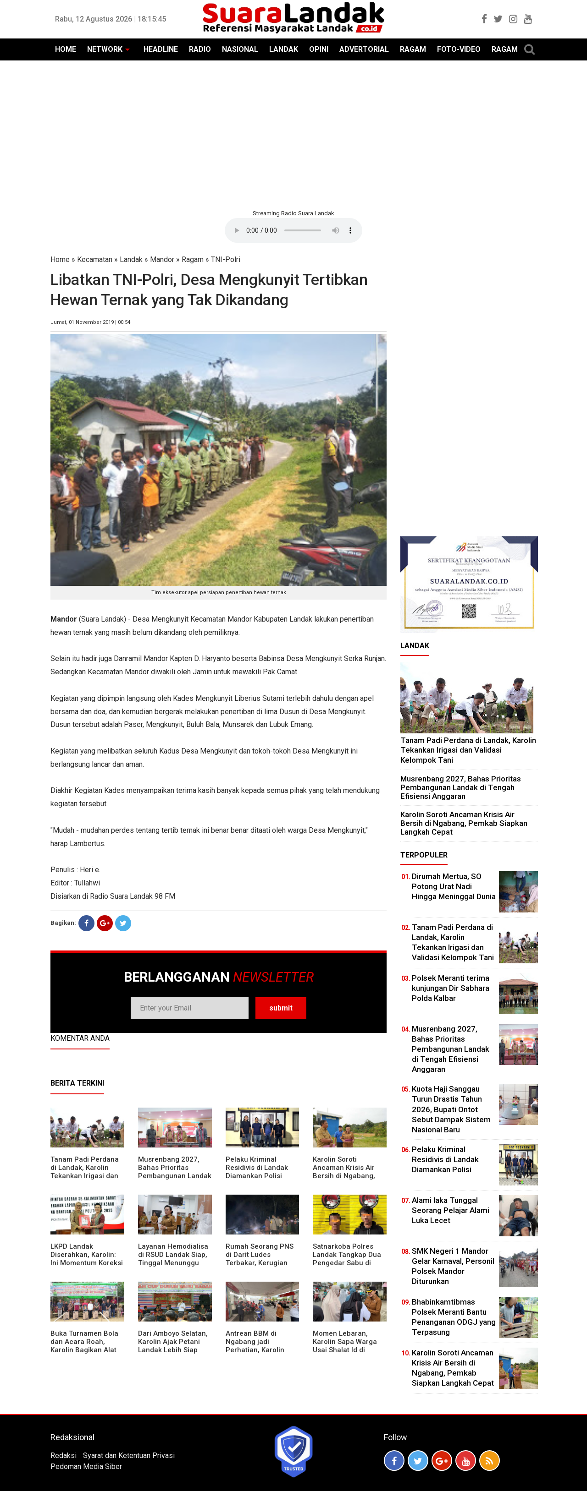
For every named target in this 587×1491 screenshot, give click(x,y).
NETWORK (104, 49)
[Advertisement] (293, 134)
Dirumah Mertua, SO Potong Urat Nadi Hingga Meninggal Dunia (454, 886)
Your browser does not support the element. (293, 230)
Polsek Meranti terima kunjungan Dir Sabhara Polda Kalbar (450, 988)
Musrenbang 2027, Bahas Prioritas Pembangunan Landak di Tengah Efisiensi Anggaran (174, 1175)
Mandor (162, 259)
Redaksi (63, 1455)
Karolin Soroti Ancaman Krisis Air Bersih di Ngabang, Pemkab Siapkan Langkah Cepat (344, 1175)
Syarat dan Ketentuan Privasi (129, 1455)
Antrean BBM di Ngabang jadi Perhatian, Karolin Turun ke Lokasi (255, 1345)
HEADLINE (161, 49)
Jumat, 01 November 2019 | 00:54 (90, 322)
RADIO (200, 49)
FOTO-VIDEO (459, 49)
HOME (65, 49)
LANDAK (283, 49)
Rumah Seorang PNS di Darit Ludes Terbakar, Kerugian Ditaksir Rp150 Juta (260, 1258)
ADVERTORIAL (364, 49)
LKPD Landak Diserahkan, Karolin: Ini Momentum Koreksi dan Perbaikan (86, 1258)
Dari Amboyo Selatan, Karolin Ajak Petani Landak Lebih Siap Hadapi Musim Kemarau (173, 1350)
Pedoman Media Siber (86, 1466)
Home (60, 259)
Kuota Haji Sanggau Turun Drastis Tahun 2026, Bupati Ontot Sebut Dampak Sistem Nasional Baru (451, 1109)
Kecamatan (94, 259)
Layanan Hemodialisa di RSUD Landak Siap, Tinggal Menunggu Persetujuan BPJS (173, 1258)
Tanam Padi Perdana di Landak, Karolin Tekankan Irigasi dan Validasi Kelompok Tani (84, 1175)
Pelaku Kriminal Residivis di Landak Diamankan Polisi (257, 1167)
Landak (131, 259)
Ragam (193, 259)
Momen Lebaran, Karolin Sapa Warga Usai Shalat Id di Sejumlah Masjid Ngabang (345, 1350)
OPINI (318, 49)
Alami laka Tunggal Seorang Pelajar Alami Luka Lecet (450, 1210)
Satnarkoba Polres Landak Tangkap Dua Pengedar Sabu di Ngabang (347, 1258)
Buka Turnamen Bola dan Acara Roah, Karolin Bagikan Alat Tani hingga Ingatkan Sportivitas (84, 1350)
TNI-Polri (225, 259)
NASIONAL (240, 49)
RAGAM (413, 49)
